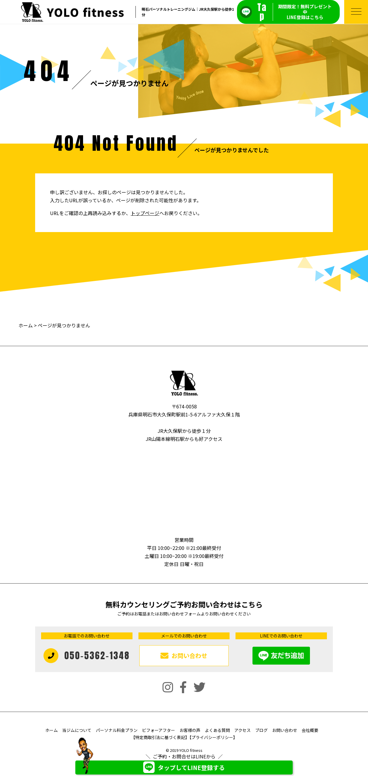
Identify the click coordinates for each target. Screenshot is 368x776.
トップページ (145, 213)
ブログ (261, 730)
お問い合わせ (284, 730)
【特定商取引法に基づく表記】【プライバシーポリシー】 (184, 737)
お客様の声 (190, 730)
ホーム (25, 325)
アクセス (242, 730)
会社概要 (310, 730)
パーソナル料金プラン (117, 730)
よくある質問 (217, 730)
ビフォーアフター (158, 730)
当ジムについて (76, 730)
